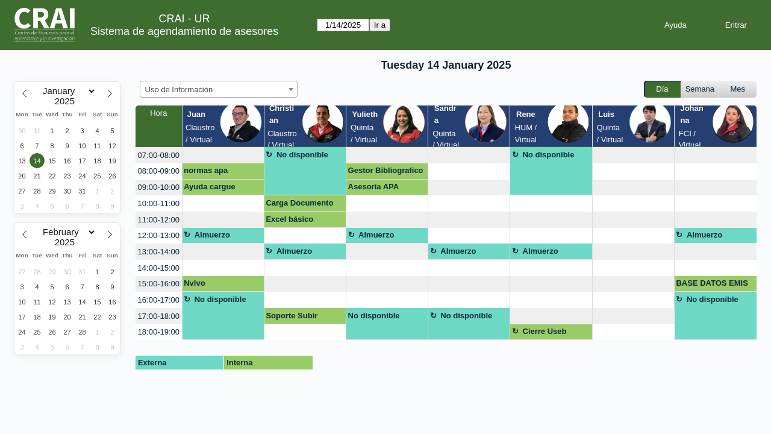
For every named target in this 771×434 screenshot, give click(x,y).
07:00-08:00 (158, 155)
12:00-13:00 (158, 235)
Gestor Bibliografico (385, 170)
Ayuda (675, 25)
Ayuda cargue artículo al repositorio (210, 188)
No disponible (302, 154)
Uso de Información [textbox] (179, 89)
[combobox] (219, 89)
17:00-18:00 (158, 316)
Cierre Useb (545, 331)
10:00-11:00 (158, 203)
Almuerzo (212, 234)
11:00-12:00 (158, 219)
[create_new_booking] (223, 155)
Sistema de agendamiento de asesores (184, 31)
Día (662, 88)
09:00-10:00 (158, 187)
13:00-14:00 (158, 251)
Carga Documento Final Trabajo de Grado (299, 205)
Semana (699, 88)
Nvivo (194, 283)
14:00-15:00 (158, 267)
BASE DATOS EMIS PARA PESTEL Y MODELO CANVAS (712, 285)
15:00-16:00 (158, 283)
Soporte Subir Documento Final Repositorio (297, 317)
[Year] (67, 101)
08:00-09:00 (158, 170)
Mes (738, 88)
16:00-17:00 (158, 299)
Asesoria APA (373, 186)
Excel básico (289, 219)
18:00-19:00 (158, 331)
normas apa (206, 170)
